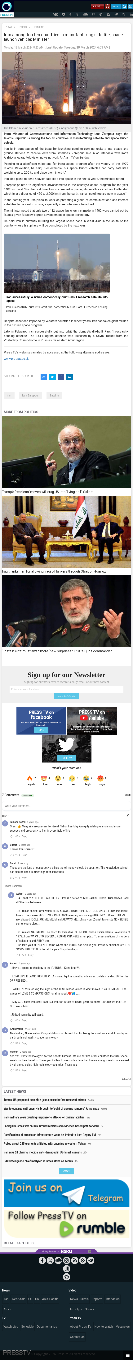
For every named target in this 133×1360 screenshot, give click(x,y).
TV (4, 1318)
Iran (9, 395)
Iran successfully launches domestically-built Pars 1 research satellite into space (57, 299)
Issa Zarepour (30, 395)
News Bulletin (79, 1299)
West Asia (18, 1299)
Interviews (112, 1299)
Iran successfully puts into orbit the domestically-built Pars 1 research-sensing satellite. (57, 309)
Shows (89, 1309)
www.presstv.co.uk (16, 359)
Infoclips (76, 1309)
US (30, 1299)
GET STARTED (66, 695)
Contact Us (77, 1337)
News (9, 26)
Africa (7, 1309)
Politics (23, 26)
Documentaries (47, 1326)
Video (72, 1290)
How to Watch (103, 1326)
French (116, 6)
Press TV (75, 1318)
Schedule (27, 1326)
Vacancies (123, 1326)
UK (37, 1299)
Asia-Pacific (50, 1299)
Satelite (54, 395)
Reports (97, 1299)
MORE (66, 1171)
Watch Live (10, 1326)
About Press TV (80, 1326)
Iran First (39, 26)
